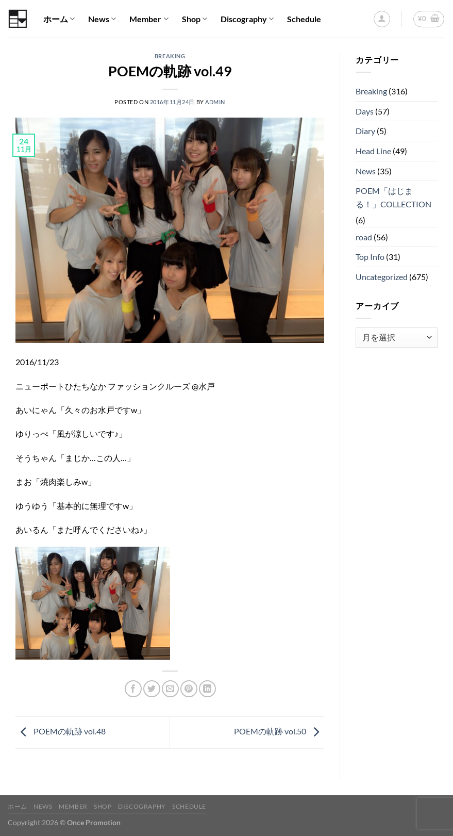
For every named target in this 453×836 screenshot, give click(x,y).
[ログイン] (382, 19)
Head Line (373, 151)
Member (148, 19)
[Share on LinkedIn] (207, 688)
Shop (194, 19)
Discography (247, 19)
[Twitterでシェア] (151, 688)
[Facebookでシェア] (133, 688)
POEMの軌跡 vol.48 (60, 731)
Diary (365, 131)
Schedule (304, 19)
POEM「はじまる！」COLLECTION (393, 197)
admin (215, 102)
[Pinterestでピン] (188, 688)
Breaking (170, 56)
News (102, 19)
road (364, 237)
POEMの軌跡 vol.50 (279, 731)
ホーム (59, 19)
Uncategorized (382, 277)
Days (365, 111)
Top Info (370, 256)
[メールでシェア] (170, 688)
